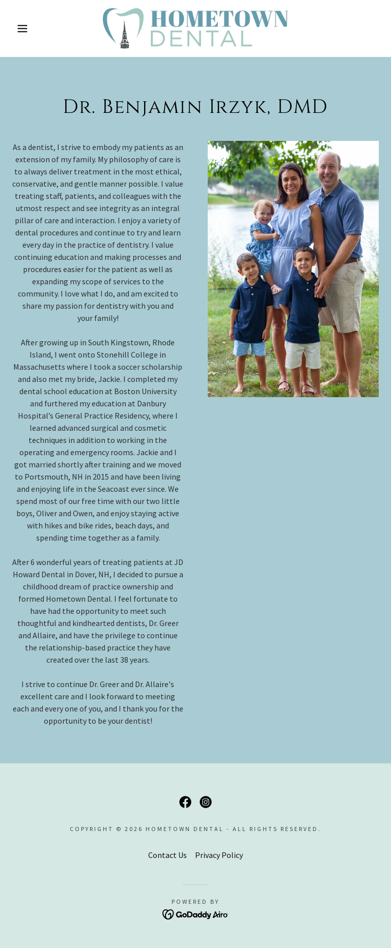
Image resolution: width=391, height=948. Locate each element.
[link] (195, 28)
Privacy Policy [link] (219, 855)
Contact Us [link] (167, 855)
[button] (19, 28)
